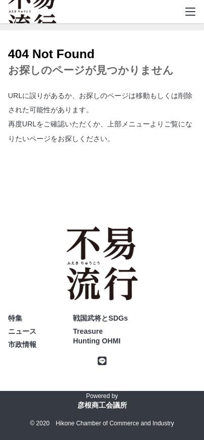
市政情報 (22, 344)
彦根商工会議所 (102, 405)
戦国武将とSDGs (100, 318)
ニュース (22, 331)
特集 (15, 318)
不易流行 (32, 15)
